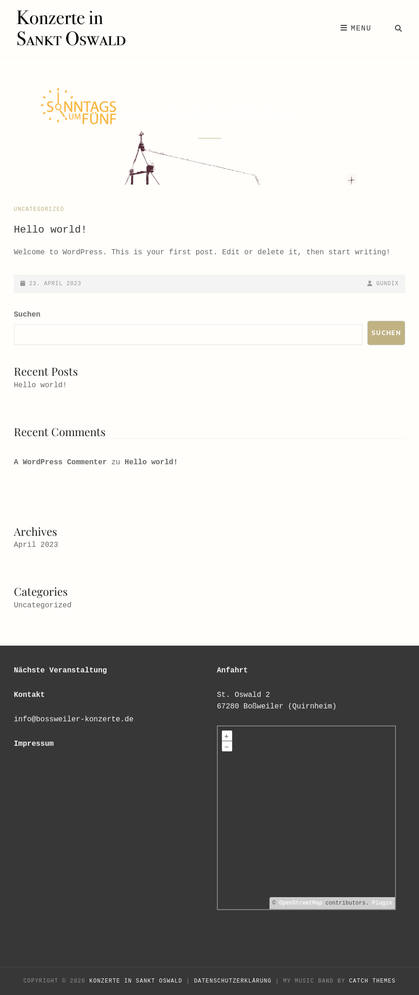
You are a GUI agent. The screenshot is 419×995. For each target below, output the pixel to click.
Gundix (387, 284)
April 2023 (36, 545)
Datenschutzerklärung (232, 981)
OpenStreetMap (301, 903)
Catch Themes (372, 981)
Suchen (27, 315)
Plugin (380, 903)
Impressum (34, 744)
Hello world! (50, 230)
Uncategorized (39, 209)
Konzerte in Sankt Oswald (136, 981)
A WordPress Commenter (60, 462)
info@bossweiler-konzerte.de (73, 719)
